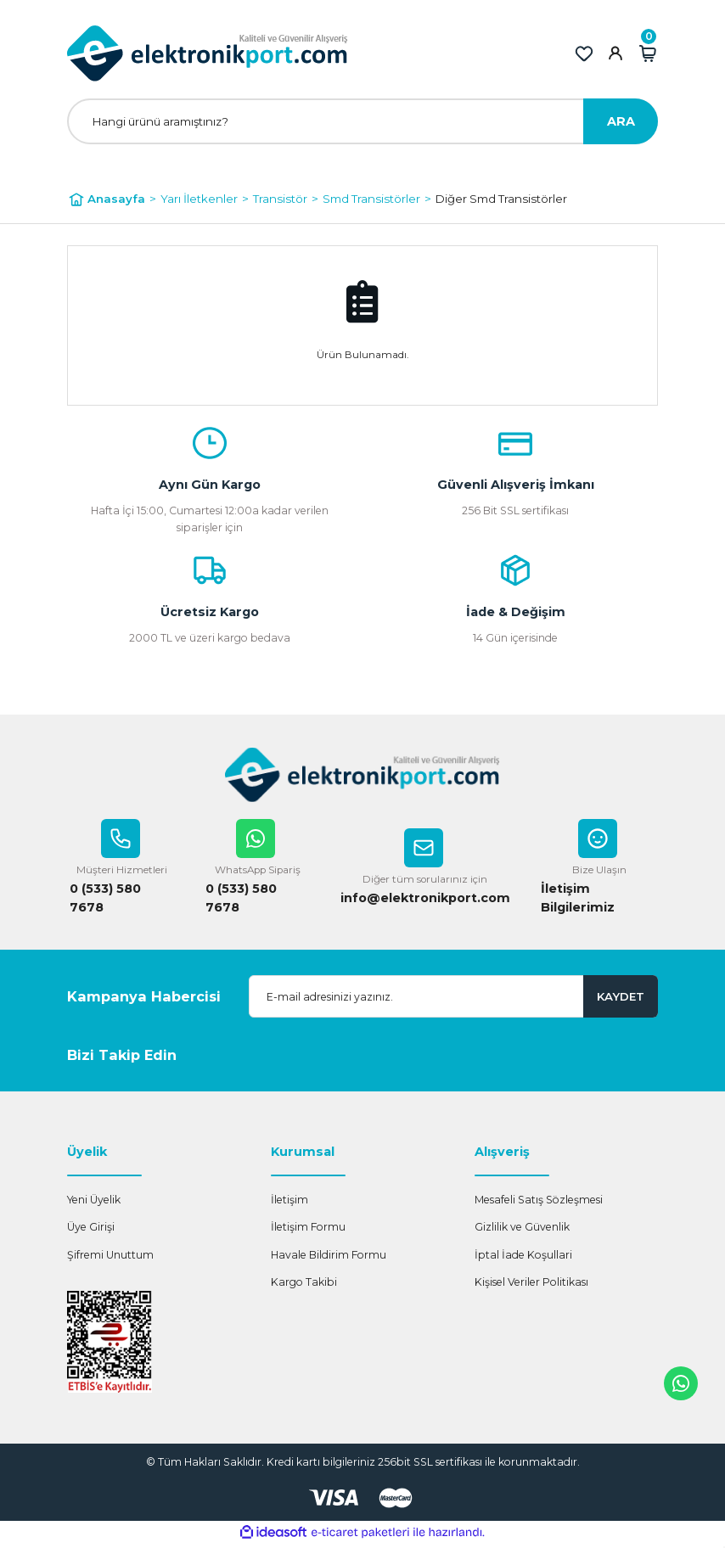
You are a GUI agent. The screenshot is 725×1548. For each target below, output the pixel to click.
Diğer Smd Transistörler (501, 198)
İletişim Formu (308, 1230)
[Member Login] (615, 53)
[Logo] (207, 53)
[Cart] (648, 53)
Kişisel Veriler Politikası (531, 1285)
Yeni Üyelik (94, 1203)
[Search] (362, 121)
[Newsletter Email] (453, 1000)
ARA (621, 121)
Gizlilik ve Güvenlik (522, 1230)
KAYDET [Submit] (620, 1000)
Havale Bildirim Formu (328, 1258)
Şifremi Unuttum (110, 1258)
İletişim (289, 1203)
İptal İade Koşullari (523, 1258)
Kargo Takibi (304, 1285)
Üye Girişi (91, 1230)
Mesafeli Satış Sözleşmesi (539, 1203)
